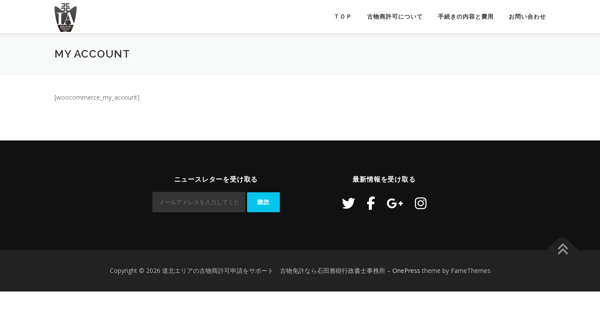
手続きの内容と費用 (466, 16)
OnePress (406, 270)
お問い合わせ (527, 16)
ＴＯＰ (342, 16)
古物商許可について (395, 16)
